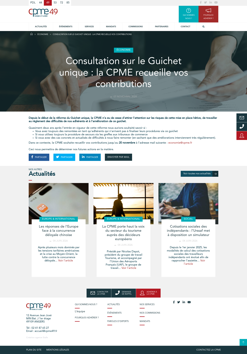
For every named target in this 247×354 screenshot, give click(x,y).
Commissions (135, 27)
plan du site (33, 350)
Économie (42, 34)
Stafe (45, 338)
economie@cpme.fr (180, 142)
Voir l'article (65, 260)
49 (47, 2)
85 (67, 2)
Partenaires (161, 27)
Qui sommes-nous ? (86, 304)
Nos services (147, 304)
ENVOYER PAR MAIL (118, 157)
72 (61, 2)
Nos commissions (150, 313)
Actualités (41, 27)
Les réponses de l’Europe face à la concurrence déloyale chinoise (58, 231)
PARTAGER (39, 156)
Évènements (65, 27)
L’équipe (80, 311)
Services (89, 27)
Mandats (111, 27)
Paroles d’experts (118, 321)
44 (40, 2)
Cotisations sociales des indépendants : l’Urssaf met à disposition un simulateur (188, 231)
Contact (185, 27)
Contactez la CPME (208, 350)
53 (55, 2)
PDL (33, 2)
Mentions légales (57, 350)
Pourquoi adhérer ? (87, 318)
